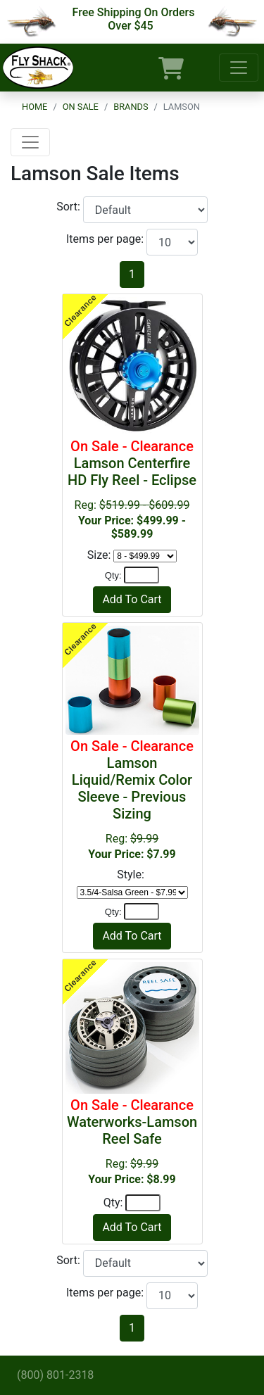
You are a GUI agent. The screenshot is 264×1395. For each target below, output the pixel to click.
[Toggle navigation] (238, 67)
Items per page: (106, 239)
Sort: (69, 206)
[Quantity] (141, 575)
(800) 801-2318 (55, 1375)
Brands (130, 106)
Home (34, 106)
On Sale (81, 106)
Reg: (132, 799)
